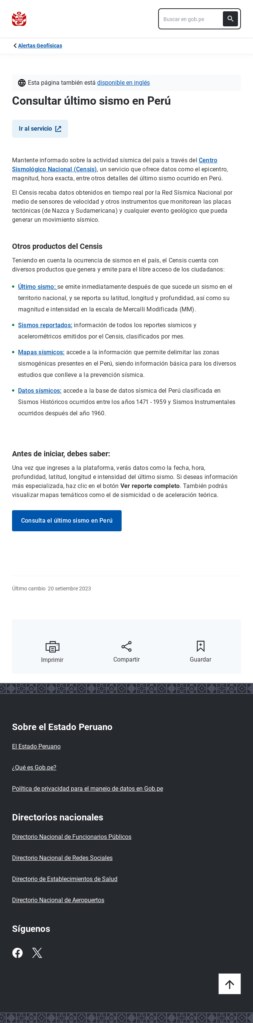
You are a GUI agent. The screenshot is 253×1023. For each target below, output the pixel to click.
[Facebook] (17, 953)
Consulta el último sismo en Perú (67, 520)
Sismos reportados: (45, 325)
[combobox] (199, 18)
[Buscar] (230, 18)
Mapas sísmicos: (41, 352)
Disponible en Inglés (123, 82)
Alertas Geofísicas (40, 46)
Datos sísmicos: (39, 390)
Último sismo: (37, 286)
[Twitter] (37, 953)
